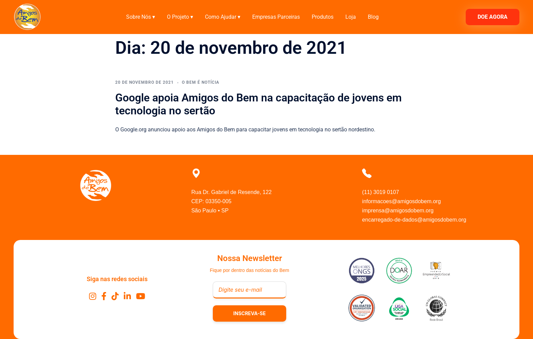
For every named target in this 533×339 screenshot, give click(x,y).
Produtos (322, 17)
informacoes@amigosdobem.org (401, 201)
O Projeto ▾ (180, 17)
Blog (373, 17)
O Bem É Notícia (200, 82)
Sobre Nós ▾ (140, 17)
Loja (350, 17)
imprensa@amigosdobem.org (397, 210)
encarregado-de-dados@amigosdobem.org (414, 220)
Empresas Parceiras (276, 17)
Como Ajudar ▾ (222, 17)
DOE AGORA (493, 17)
